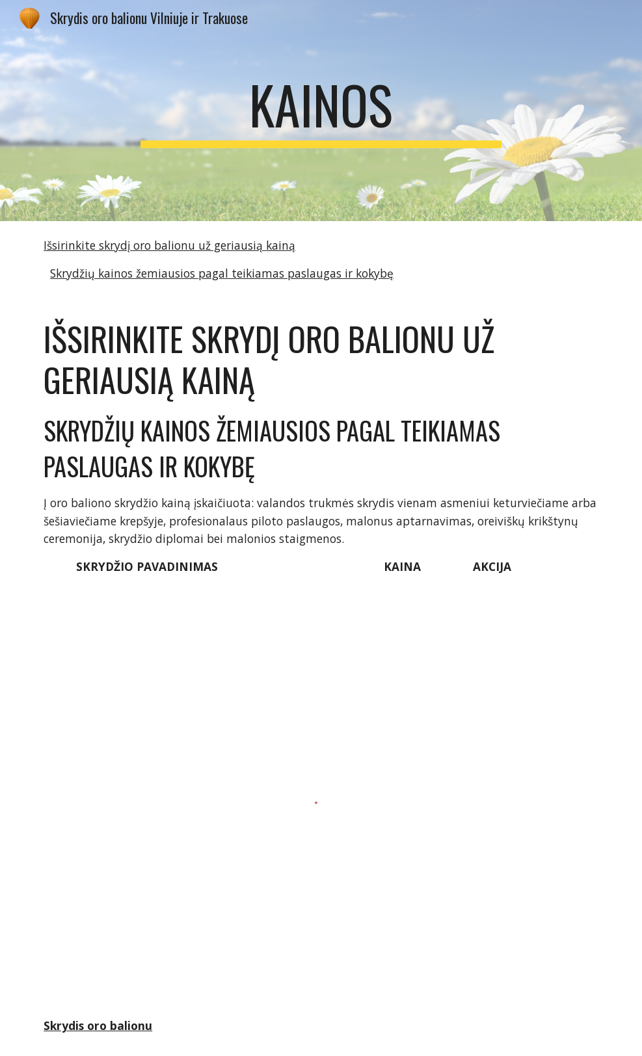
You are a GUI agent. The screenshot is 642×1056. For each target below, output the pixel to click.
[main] (321, 110)
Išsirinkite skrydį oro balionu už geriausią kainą (169, 245)
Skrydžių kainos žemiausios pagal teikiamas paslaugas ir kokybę (222, 273)
